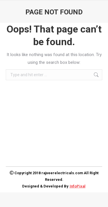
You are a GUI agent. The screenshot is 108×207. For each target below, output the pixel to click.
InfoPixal (78, 186)
